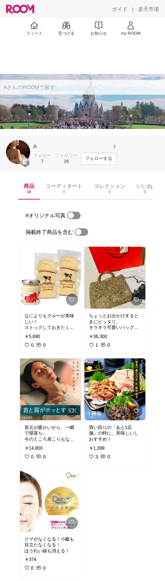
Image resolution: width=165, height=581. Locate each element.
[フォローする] (99, 159)
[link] (50, 278)
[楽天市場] (148, 9)
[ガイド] (120, 9)
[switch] (74, 215)
